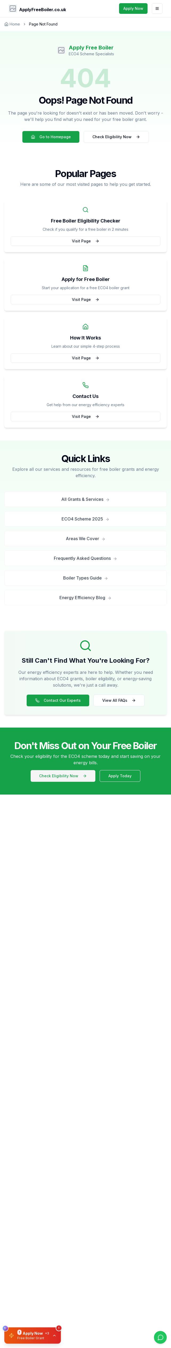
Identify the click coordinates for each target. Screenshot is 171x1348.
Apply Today (120, 776)
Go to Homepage (51, 137)
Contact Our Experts (58, 700)
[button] (32, 1335)
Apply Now (133, 8)
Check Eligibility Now (116, 137)
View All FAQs (119, 700)
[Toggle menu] (157, 8)
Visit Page (85, 241)
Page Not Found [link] (43, 24)
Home (12, 24)
